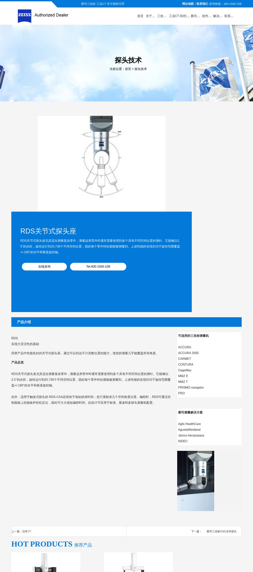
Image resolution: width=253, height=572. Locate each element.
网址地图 (188, 3)
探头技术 (141, 69)
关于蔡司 (67, 522)
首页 (128, 69)
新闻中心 (122, 522)
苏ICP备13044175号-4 (133, 563)
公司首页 (48, 522)
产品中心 (85, 522)
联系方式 (204, 522)
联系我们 (202, 3)
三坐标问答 (163, 522)
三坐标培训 (185, 522)
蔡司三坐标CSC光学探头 (222, 430)
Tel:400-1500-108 (192, 173)
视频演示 (103, 522)
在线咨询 (152, 173)
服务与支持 (142, 522)
